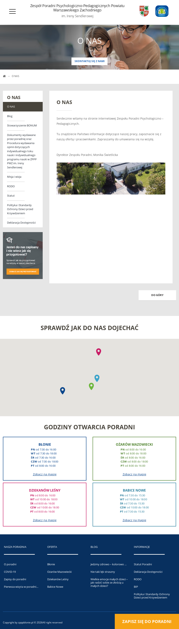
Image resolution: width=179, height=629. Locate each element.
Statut (11, 195)
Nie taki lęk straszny (103, 572)
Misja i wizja (14, 177)
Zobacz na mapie (45, 474)
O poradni (10, 564)
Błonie (51, 564)
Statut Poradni (143, 564)
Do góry (157, 295)
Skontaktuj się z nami (90, 61)
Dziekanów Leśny (58, 579)
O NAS (11, 106)
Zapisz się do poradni (147, 621)
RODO (11, 186)
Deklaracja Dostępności (21, 222)
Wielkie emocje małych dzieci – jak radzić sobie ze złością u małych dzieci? (109, 582)
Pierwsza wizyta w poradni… (21, 587)
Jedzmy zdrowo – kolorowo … (109, 564)
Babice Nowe (55, 587)
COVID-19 (10, 572)
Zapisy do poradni (15, 579)
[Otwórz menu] (12, 12)
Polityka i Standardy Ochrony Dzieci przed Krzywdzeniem (20, 209)
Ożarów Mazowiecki (59, 572)
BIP (136, 587)
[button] (62, 390)
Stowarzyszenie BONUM (22, 125)
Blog (9, 116)
